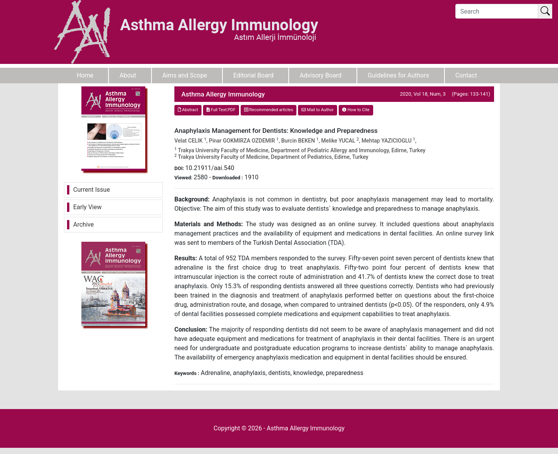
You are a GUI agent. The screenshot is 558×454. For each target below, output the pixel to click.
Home (85, 75)
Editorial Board (253, 75)
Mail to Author (317, 109)
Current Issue (91, 189)
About (128, 75)
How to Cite (356, 109)
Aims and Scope (184, 75)
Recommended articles (268, 109)
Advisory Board (321, 75)
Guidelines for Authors (398, 75)
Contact (466, 75)
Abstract (188, 109)
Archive (83, 224)
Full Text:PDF (221, 109)
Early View (87, 207)
